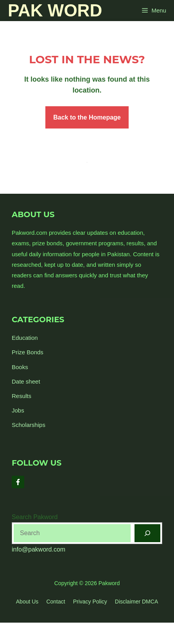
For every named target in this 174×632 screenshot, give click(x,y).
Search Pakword (34, 517)
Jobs (18, 410)
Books (20, 367)
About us (27, 601)
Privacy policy (90, 601)
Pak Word (55, 10)
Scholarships (28, 424)
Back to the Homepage (86, 117)
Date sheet (26, 381)
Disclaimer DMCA (136, 601)
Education (25, 337)
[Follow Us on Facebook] (18, 482)
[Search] (147, 533)
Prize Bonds (27, 352)
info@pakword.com (38, 549)
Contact (55, 601)
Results (21, 396)
